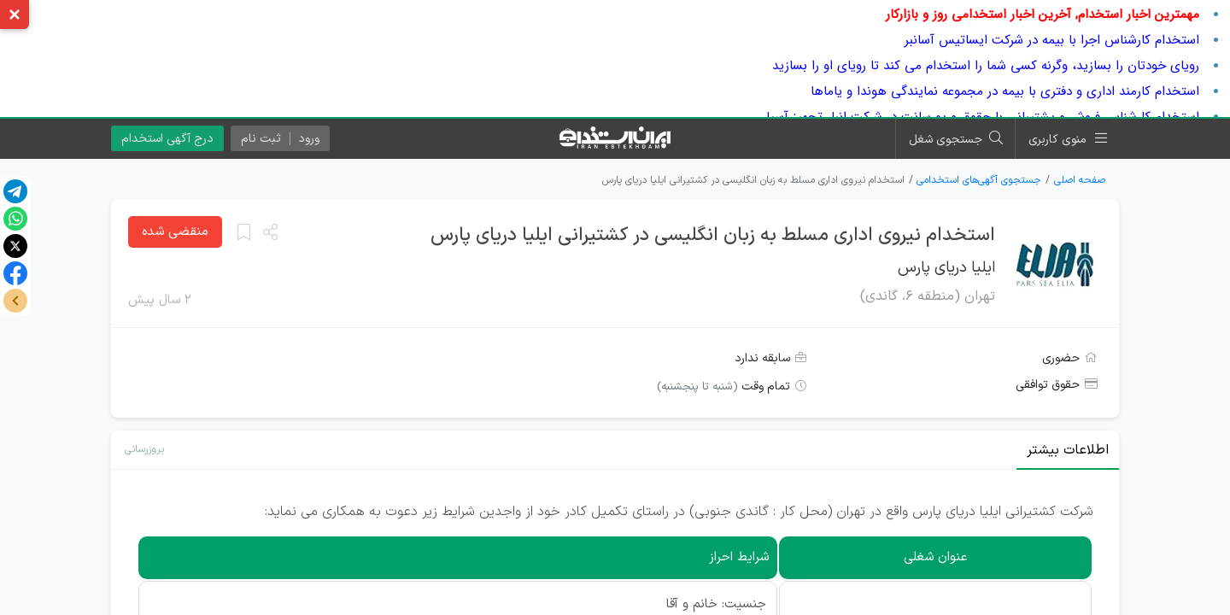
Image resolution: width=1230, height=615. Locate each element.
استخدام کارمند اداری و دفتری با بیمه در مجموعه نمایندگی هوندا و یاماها (1005, 91)
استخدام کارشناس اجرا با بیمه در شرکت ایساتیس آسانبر (1052, 40)
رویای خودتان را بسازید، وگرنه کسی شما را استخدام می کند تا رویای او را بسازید (985, 66)
